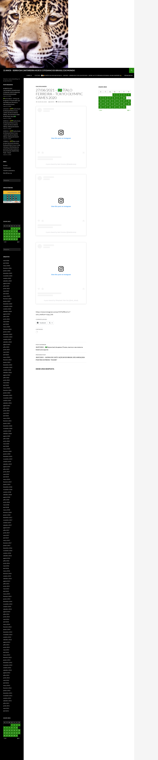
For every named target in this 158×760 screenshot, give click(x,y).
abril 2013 (6, 652)
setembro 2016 (7, 555)
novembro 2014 (7, 604)
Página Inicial (128, 75)
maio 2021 (6, 413)
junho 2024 (6, 319)
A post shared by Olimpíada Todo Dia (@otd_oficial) (61, 300)
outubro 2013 (7, 637)
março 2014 (6, 624)
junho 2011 (6, 706)
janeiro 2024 (6, 332)
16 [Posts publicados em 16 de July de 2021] (119, 101)
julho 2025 (6, 286)
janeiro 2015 (6, 599)
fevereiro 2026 (7, 268)
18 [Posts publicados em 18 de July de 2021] (128, 101)
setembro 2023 (7, 342)
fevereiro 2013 (7, 657)
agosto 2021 (6, 405)
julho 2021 (6, 408)
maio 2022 (6, 382)
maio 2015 (6, 589)
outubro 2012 (7, 667)
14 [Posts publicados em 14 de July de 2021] (110, 101)
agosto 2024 (6, 314)
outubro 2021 (7, 400)
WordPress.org (7, 173)
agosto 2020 (6, 436)
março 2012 (6, 685)
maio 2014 (6, 619)
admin (52, 102)
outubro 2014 (7, 606)
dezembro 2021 (7, 395)
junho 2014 (6, 617)
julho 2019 (6, 469)
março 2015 (6, 594)
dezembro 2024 (7, 304)
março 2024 (6, 326)
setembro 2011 (7, 700)
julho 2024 (6, 316)
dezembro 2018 (7, 487)
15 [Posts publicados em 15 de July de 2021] (115, 101)
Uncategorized (41, 86)
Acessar (5, 165)
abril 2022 (6, 385)
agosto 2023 (6, 344)
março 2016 (6, 571)
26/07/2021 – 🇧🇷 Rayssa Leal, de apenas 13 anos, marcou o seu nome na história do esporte (61, 347)
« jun (100, 110)
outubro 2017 (7, 522)
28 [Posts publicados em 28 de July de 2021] (110, 107)
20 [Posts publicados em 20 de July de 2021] (105, 104)
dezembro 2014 (7, 601)
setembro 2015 (7, 578)
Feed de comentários (9, 170)
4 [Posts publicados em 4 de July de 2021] (128, 95)
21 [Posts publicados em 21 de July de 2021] (110, 104)
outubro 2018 (7, 492)
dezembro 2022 (7, 365)
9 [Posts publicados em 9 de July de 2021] (119, 98)
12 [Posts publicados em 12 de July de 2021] (101, 101)
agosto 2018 (6, 497)
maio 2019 (6, 474)
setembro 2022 (7, 372)
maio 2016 (6, 566)
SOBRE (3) (29, 75)
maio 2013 (6, 650)
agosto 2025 (6, 283)
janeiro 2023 (6, 362)
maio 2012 (6, 680)
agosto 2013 (6, 642)
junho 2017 (6, 533)
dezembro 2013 (7, 632)
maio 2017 (6, 535)
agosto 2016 (6, 558)
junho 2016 (6, 563)
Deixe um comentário (64, 102)
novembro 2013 (7, 634)
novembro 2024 (7, 306)
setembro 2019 (7, 464)
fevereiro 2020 (7, 451)
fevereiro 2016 (7, 573)
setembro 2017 (7, 525)
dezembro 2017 (7, 517)
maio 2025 (6, 291)
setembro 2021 (7, 403)
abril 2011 (6, 711)
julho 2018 (6, 499)
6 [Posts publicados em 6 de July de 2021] (105, 98)
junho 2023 (6, 349)
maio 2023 (6, 352)
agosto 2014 (6, 611)
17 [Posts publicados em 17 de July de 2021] (124, 101)
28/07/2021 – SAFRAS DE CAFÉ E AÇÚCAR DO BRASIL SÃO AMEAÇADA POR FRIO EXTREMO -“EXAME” (61, 357)
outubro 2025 (7, 278)
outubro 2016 (7, 553)
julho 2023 (6, 347)
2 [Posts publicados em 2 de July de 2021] (119, 95)
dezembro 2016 (7, 548)
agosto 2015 (6, 581)
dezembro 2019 (7, 456)
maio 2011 (6, 708)
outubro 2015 (7, 576)
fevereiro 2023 (7, 360)
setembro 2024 (7, 311)
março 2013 (6, 655)
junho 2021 (6, 410)
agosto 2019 (6, 466)
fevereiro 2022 (7, 390)
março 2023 (6, 357)
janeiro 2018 (6, 515)
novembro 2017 (7, 520)
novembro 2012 (7, 665)
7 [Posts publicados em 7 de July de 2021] (9, 231)
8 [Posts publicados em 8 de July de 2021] (114, 98)
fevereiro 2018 (7, 512)
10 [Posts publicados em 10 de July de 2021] (124, 98)
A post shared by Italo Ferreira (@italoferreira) (61, 164)
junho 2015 (6, 586)
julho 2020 (6, 438)
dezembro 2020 (7, 426)
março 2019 (6, 479)
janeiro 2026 (6, 270)
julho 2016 (6, 561)
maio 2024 (6, 321)
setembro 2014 (7, 609)
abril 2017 (6, 538)
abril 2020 (6, 446)
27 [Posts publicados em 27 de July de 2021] (105, 107)
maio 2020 (6, 444)
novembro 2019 (7, 459)
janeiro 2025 (6, 301)
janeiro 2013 (6, 660)
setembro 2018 (7, 494)
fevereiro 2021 (7, 421)
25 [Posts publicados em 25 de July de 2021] (128, 104)
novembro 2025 (7, 276)
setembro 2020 (7, 433)
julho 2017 (6, 530)
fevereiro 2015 (7, 596)
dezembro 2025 (7, 273)
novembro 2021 (7, 398)
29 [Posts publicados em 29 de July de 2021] (115, 107)
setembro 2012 (7, 670)
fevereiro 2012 (7, 688)
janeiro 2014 (6, 629)
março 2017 (6, 540)
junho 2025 (6, 288)
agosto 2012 (6, 672)
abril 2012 (6, 683)
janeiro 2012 (6, 690)
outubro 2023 (7, 339)
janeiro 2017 (6, 545)
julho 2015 (6, 583)
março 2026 (6, 265)
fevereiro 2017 (7, 543)
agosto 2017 (6, 527)
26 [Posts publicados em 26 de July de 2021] (101, 107)
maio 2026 (6, 260)
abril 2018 (6, 507)
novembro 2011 (7, 695)
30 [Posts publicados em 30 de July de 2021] (119, 107)
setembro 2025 (7, 281)
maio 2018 (6, 505)
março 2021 (6, 418)
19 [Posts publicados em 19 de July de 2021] (101, 104)
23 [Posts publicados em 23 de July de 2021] (119, 104)
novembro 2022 (7, 367)
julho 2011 (6, 703)
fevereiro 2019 (7, 482)
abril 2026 (6, 263)
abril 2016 (6, 568)
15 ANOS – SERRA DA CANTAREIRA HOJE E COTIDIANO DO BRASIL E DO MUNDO (39, 70)
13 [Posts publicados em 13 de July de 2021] (105, 101)
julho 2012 (6, 675)
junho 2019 (6, 471)
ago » (128, 110)
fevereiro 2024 (7, 329)
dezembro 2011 (7, 693)
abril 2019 (6, 477)
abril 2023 (6, 354)
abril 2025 (6, 293)
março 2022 (6, 388)
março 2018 (6, 510)
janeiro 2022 (6, 393)
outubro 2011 (7, 698)
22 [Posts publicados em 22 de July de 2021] (115, 104)
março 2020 (6, 449)
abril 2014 (6, 622)
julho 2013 (6, 645)
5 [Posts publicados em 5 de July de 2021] (100, 98)
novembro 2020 (7, 428)
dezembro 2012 (7, 662)
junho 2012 (6, 678)
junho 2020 (6, 441)
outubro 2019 (7, 461)
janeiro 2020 (6, 454)
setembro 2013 (7, 639)
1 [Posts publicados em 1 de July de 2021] (114, 95)
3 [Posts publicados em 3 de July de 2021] (16, 228)
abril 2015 (6, 591)
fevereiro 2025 (7, 298)
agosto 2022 (6, 375)
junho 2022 (6, 380)
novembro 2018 (7, 489)
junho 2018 (6, 502)
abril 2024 (6, 324)
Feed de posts (7, 168)
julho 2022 (6, 377)
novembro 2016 (7, 550)
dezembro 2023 (7, 334)
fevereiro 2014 (7, 627)
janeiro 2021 (6, 423)
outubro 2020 (7, 431)
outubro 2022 (7, 370)
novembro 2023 (7, 337)
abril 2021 (6, 416)
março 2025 (6, 296)
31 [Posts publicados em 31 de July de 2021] (124, 107)
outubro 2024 (7, 309)
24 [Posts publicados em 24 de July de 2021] (124, 104)
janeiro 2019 (6, 484)
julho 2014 (6, 614)
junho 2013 (6, 647)
